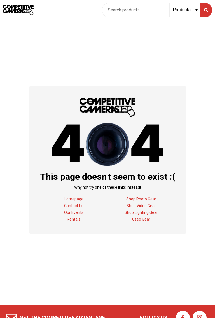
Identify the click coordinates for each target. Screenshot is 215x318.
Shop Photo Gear (141, 199)
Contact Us (73, 206)
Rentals (73, 219)
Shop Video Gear (141, 206)
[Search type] (185, 9)
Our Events (73, 212)
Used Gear (141, 219)
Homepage (73, 199)
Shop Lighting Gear (141, 212)
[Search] (206, 10)
